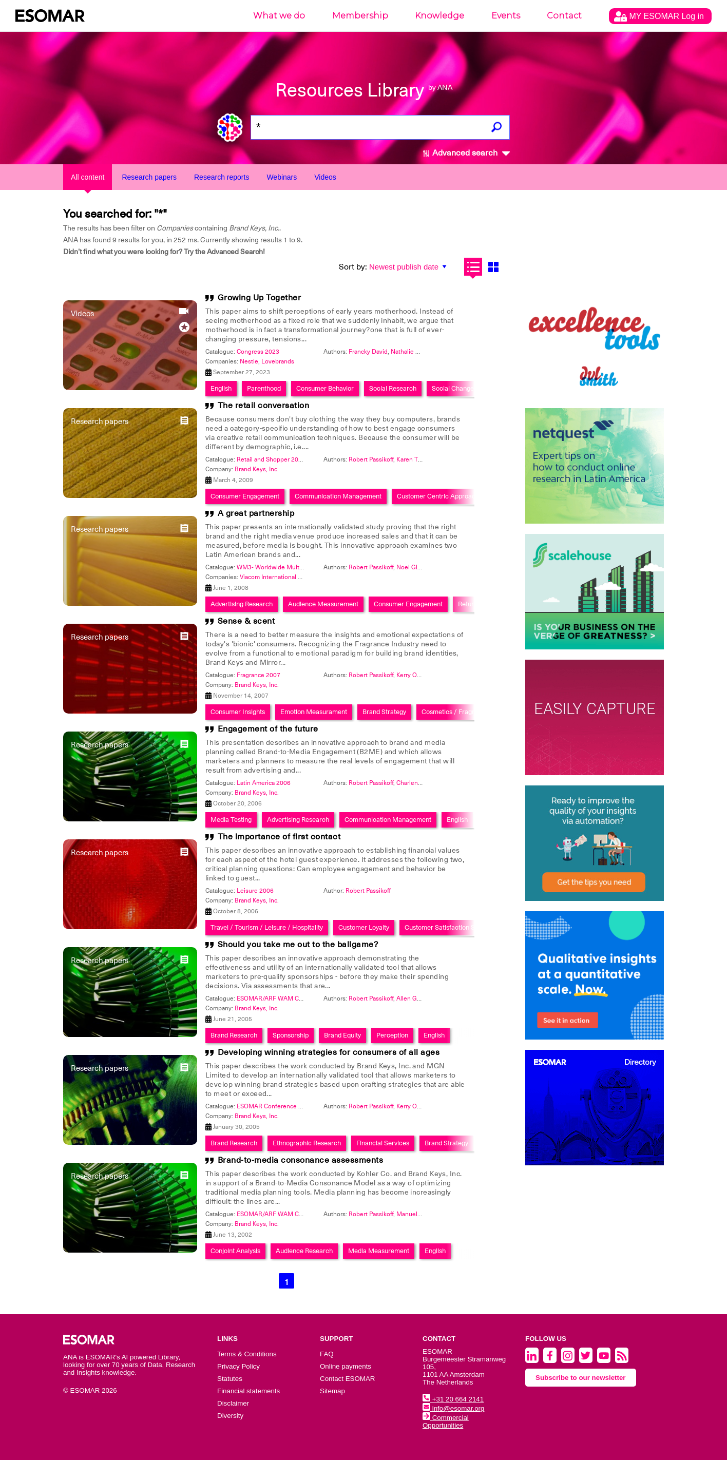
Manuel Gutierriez (421, 1214)
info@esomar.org (453, 1408)
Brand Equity (342, 1035)
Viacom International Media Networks (291, 577)
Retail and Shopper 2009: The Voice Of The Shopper (309, 459)
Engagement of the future (268, 729)
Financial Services (382, 1143)
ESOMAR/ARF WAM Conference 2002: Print (298, 1214)
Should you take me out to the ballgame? (298, 944)
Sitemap (332, 1391)
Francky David (368, 352)
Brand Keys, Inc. (257, 469)
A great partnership (256, 513)
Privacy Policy (238, 1366)
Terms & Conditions (247, 1354)
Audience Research (304, 1250)
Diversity (230, 1415)
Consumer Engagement (245, 496)
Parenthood (264, 388)
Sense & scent (246, 621)
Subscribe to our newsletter (580, 1377)
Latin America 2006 (264, 783)
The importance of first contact (279, 837)
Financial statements (248, 1391)
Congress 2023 (258, 352)
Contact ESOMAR (347, 1378)
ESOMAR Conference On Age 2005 (286, 1106)
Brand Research (234, 1035)
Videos (325, 177)
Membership (360, 16)
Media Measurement (378, 1250)
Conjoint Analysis (235, 1250)
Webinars (281, 177)
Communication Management (338, 496)
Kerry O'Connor (417, 675)
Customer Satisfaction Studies (448, 927)
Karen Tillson (414, 459)
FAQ (327, 1354)
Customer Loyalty (363, 927)
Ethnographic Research (307, 1143)
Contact (564, 16)
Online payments (345, 1366)
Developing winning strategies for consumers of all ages (329, 1052)
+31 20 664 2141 (453, 1399)
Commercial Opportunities (446, 1421)
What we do (279, 16)
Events (505, 16)
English (221, 388)
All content (87, 177)
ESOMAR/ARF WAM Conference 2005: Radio (299, 998)
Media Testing (231, 819)
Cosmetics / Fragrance (455, 711)
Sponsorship (291, 1035)
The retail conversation (264, 405)
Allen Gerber (414, 998)
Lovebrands (277, 361)
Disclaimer (233, 1403)
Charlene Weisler (420, 783)
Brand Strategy (384, 711)
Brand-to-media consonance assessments (301, 1160)
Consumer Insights (238, 711)
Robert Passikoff (371, 459)
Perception (392, 1035)
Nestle (249, 361)
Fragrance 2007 (258, 675)
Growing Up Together (259, 298)
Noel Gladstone (418, 567)
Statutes (229, 1378)
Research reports (221, 177)
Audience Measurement (323, 604)
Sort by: (353, 267)
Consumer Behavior (325, 388)
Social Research (392, 388)
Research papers (149, 177)
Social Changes (454, 388)
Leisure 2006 (255, 891)
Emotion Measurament (313, 711)
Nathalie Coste (411, 352)
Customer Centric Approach (438, 496)
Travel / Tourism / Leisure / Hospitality (267, 927)
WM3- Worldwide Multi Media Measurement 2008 (306, 567)
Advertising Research (242, 604)
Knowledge (439, 16)
